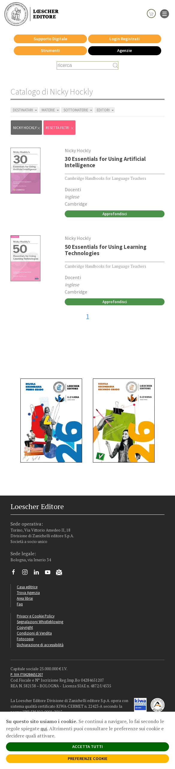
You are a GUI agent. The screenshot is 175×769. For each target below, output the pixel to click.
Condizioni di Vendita (34, 633)
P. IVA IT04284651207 (26, 674)
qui (43, 728)
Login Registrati (124, 38)
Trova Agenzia (28, 592)
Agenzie (124, 50)
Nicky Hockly (27, 127)
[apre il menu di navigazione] (164, 13)
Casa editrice (27, 586)
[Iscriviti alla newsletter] (61, 573)
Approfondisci (114, 213)
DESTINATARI (25, 110)
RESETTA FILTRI (60, 127)
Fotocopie (25, 638)
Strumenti (50, 50)
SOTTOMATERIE (78, 110)
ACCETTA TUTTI (87, 746)
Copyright (25, 627)
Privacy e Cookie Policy (36, 616)
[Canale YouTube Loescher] (50, 573)
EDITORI (106, 110)
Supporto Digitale (50, 38)
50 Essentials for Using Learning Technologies (106, 250)
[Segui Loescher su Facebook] (15, 573)
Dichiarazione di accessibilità (40, 644)
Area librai (25, 598)
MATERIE (51, 110)
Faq (20, 604)
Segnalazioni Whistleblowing (40, 621)
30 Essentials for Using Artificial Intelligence (105, 162)
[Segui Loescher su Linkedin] (38, 573)
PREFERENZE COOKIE (88, 758)
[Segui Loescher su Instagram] (27, 573)
